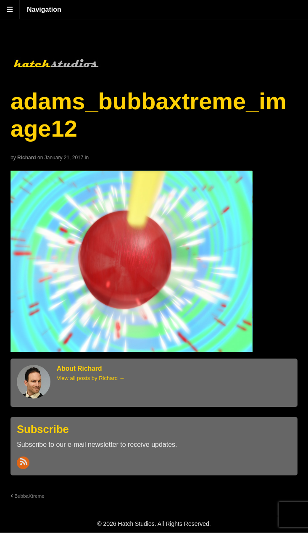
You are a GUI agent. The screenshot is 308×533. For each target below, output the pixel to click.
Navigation (44, 9)
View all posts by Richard (91, 378)
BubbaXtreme (28, 496)
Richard (26, 158)
